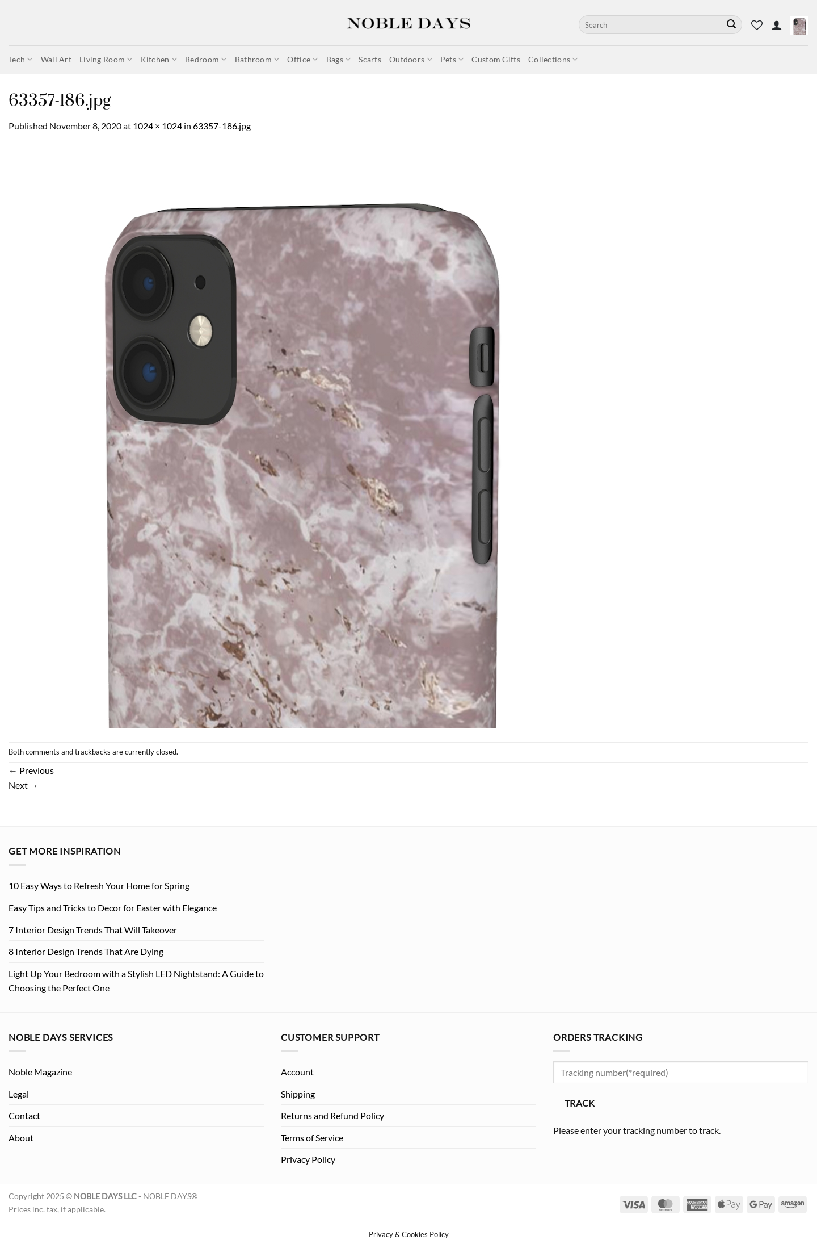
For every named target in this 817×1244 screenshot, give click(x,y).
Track (580, 1103)
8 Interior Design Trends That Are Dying (86, 951)
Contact (24, 1115)
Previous (31, 770)
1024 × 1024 (157, 125)
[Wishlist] (757, 24)
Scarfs (370, 59)
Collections (553, 59)
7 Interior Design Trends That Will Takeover (93, 929)
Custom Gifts (495, 59)
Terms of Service (312, 1137)
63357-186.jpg (222, 125)
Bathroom (257, 59)
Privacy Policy (308, 1159)
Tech (21, 59)
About (21, 1137)
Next (24, 785)
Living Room (106, 59)
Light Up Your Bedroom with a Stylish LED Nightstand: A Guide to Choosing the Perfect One (136, 981)
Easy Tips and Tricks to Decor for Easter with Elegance (113, 907)
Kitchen (159, 59)
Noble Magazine (40, 1071)
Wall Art (56, 59)
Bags (338, 59)
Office (302, 59)
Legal (19, 1093)
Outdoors (410, 59)
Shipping (298, 1093)
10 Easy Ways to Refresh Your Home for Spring (99, 885)
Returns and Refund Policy (332, 1115)
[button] (776, 24)
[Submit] (731, 25)
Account (297, 1071)
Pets (452, 59)
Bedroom (206, 59)
